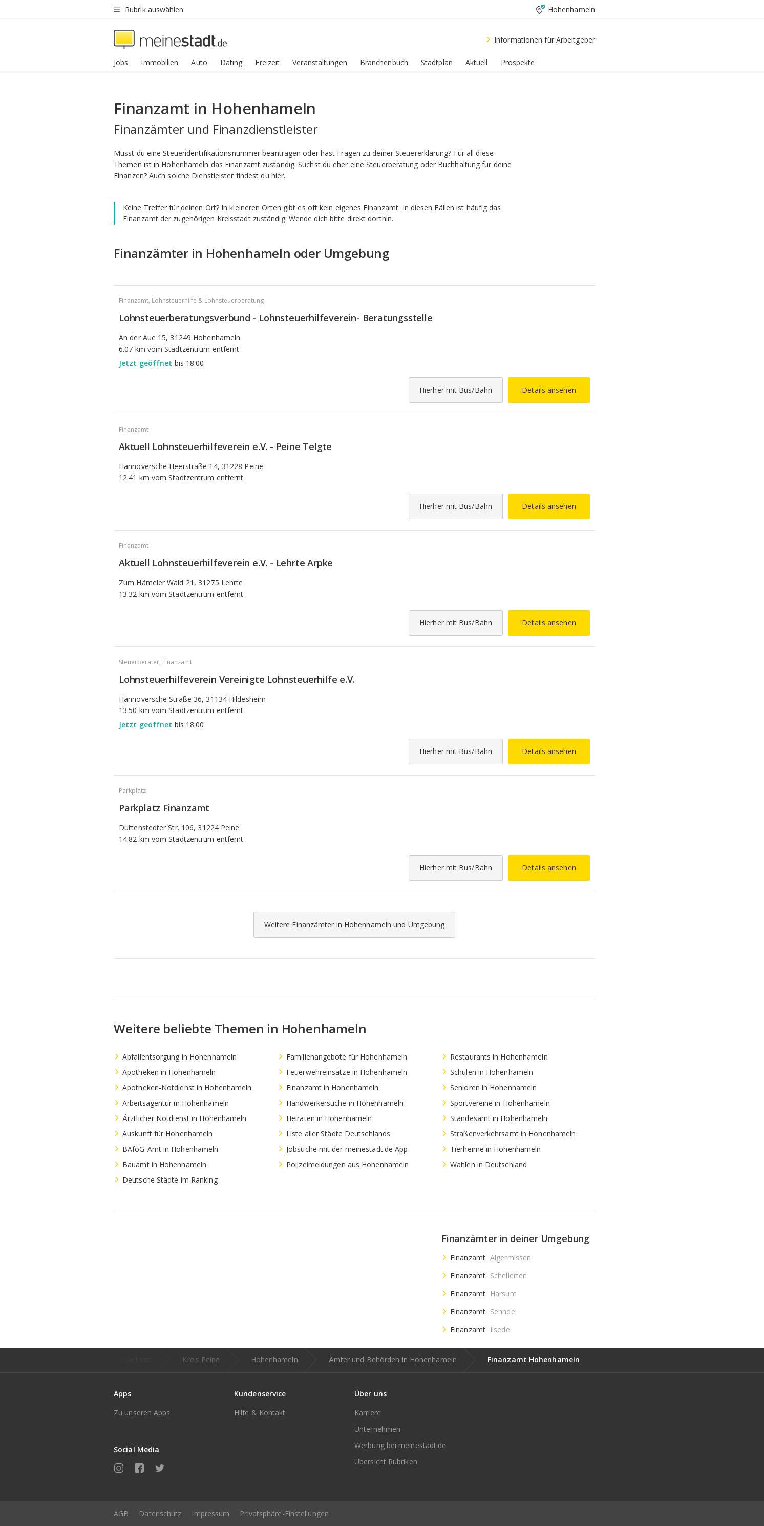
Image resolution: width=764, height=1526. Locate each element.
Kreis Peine (201, 1360)
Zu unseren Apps (142, 1412)
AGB (121, 1513)
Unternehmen (377, 1429)
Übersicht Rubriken (385, 1462)
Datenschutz (160, 1513)
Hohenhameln (274, 1360)
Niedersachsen (127, 1360)
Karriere (367, 1412)
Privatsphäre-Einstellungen (284, 1513)
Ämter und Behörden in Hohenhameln (393, 1360)
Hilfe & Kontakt (260, 1412)
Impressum (210, 1513)
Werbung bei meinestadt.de (400, 1445)
